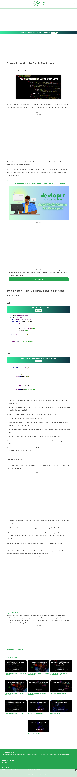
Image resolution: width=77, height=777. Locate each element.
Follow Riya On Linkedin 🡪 (15, 649)
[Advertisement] (38, 19)
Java (10, 70)
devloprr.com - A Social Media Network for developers (38, 33)
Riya (25, 70)
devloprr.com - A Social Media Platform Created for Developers (38, 309)
